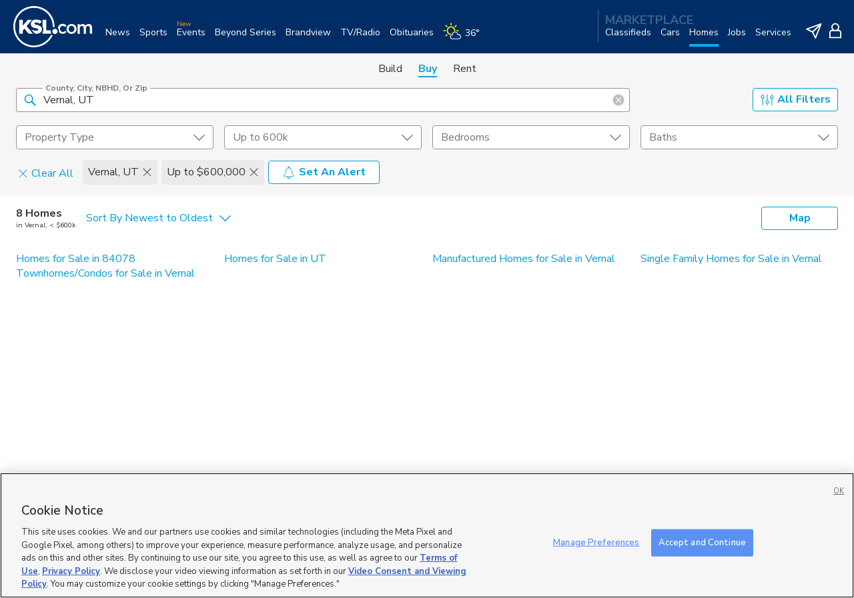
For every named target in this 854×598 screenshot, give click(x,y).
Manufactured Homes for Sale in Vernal (523, 258)
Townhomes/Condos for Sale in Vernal (105, 273)
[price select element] (323, 137)
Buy (427, 68)
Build (390, 68)
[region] (427, 535)
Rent (464, 68)
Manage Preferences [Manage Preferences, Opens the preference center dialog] (596, 542)
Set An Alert (324, 172)
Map (800, 218)
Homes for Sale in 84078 (75, 258)
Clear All (45, 172)
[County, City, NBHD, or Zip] (323, 100)
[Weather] (466, 37)
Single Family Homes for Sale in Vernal (731, 258)
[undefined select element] (115, 137)
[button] (30, 99)
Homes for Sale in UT (275, 258)
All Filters (796, 99)
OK (838, 491)
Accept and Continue (702, 542)
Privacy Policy (71, 571)
